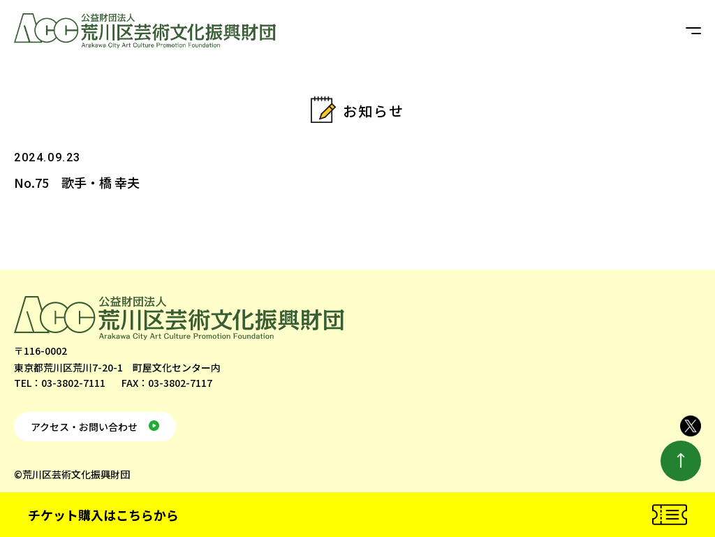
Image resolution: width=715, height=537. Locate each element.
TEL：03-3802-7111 (59, 383)
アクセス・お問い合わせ (84, 427)
